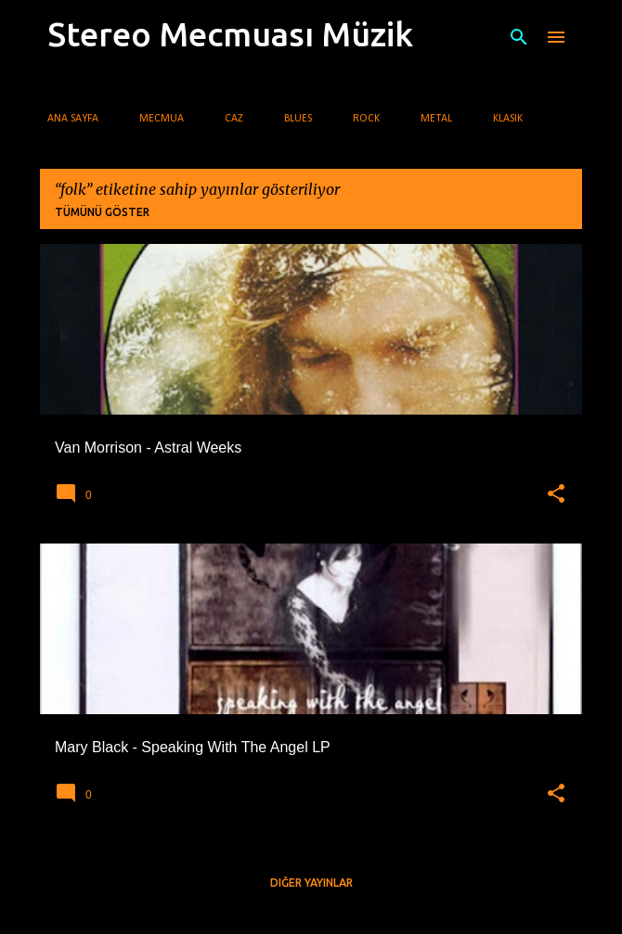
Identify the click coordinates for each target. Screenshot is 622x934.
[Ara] (519, 37)
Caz (234, 118)
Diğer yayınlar (311, 882)
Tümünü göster (102, 212)
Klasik (508, 118)
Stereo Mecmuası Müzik (230, 34)
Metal (436, 118)
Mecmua (161, 118)
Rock (366, 118)
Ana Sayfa (72, 118)
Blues (298, 118)
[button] (556, 494)
